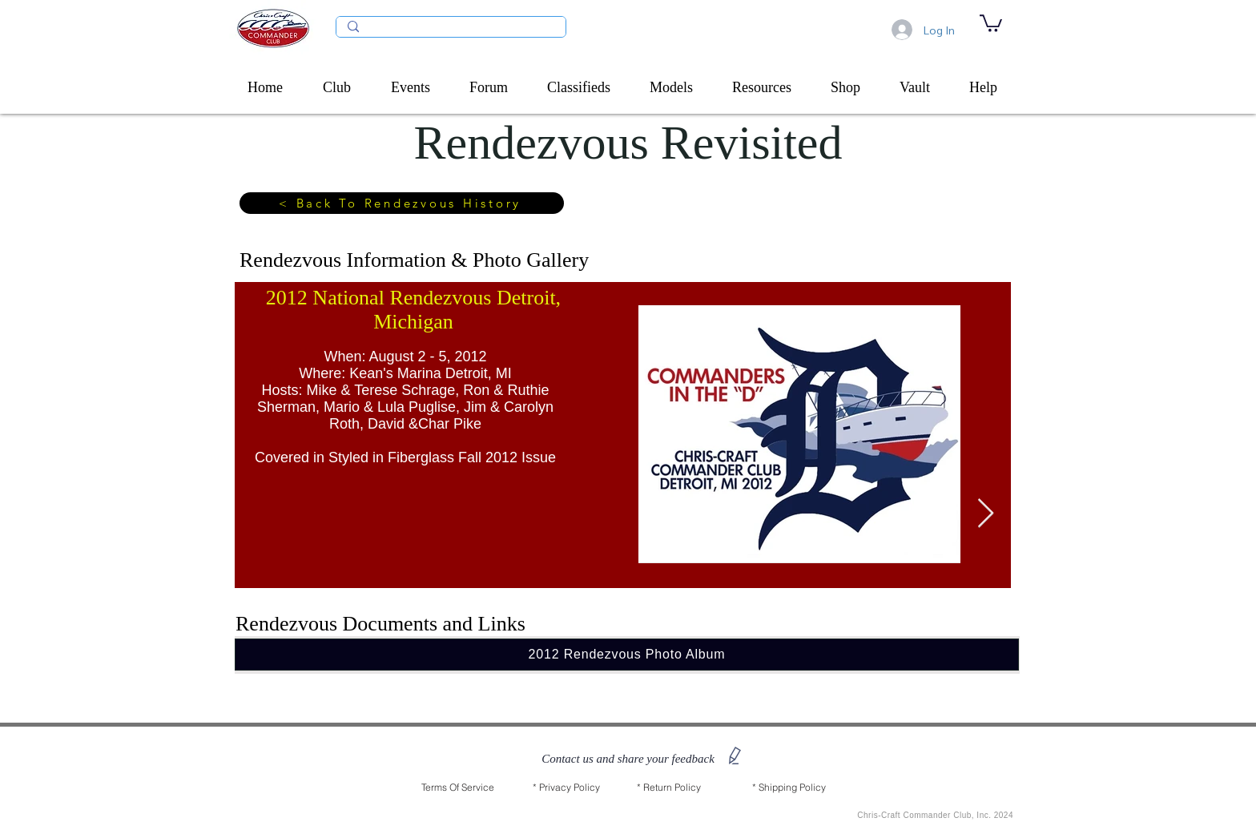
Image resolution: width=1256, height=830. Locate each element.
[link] (991, 22)
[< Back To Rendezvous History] (402, 203)
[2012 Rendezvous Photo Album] (627, 655)
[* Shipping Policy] (789, 788)
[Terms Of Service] (458, 788)
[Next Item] (985, 514)
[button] (345, 87)
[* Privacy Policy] (566, 788)
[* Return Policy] (669, 788)
